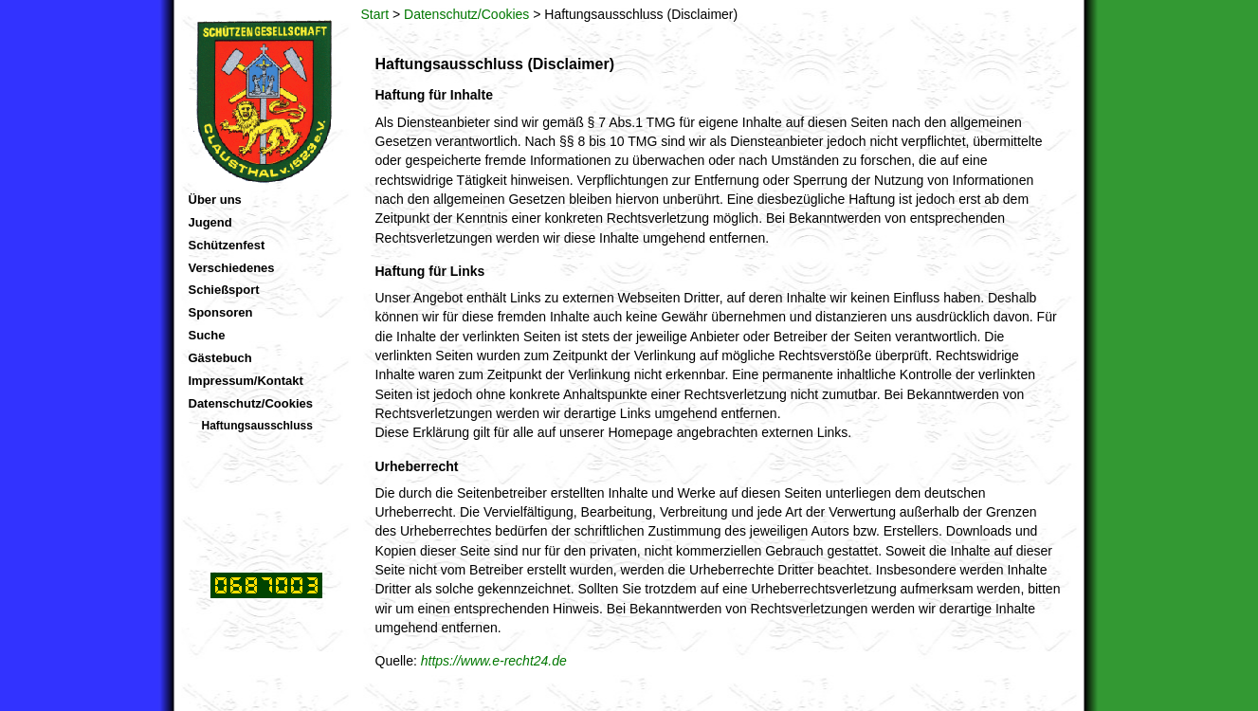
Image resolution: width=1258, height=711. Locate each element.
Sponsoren (221, 312)
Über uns (215, 199)
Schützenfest (227, 245)
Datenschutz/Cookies (466, 14)
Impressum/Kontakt (246, 381)
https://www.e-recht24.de (494, 660)
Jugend (210, 222)
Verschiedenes (232, 268)
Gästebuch (220, 358)
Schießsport (224, 290)
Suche (207, 335)
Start (375, 14)
